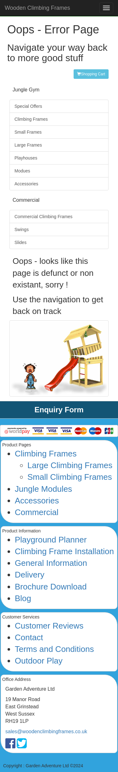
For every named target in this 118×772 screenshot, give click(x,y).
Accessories (26, 183)
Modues (22, 170)
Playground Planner (51, 539)
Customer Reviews (49, 625)
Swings (21, 229)
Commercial (37, 512)
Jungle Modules (43, 489)
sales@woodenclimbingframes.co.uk (46, 731)
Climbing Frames (31, 119)
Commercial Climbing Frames (43, 216)
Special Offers (28, 106)
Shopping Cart (91, 74)
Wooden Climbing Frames (37, 8)
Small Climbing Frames (69, 477)
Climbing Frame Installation (64, 551)
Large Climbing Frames (69, 465)
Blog (23, 598)
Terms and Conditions (54, 649)
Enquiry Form (58, 409)
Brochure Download (51, 586)
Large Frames (28, 145)
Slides (20, 242)
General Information (51, 563)
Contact (29, 637)
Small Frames (28, 132)
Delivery (29, 574)
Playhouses (25, 157)
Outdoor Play (39, 660)
